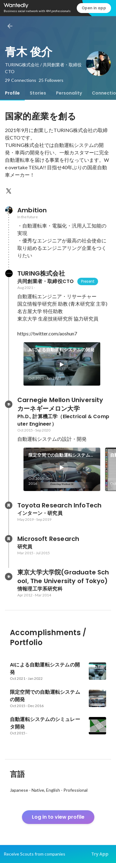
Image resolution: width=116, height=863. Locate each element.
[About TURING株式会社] (8, 273)
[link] (62, 364)
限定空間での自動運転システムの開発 (61, 455)
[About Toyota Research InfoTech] (8, 505)
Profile (12, 93)
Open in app (94, 8)
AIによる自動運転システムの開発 (61, 350)
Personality (69, 93)
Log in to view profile (58, 817)
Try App (100, 854)
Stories (38, 93)
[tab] (12, 93)
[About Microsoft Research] (8, 538)
